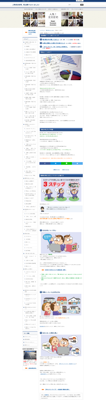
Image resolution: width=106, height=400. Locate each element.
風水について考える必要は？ (30, 321)
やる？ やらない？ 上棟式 (30, 257)
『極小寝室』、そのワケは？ (30, 167)
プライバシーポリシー (29, 342)
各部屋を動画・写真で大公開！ (30, 64)
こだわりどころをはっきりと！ (30, 272)
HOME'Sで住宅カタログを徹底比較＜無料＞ (55, 269)
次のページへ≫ (65, 169)
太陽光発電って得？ (65, 9)
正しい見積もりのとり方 (41, 9)
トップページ (42, 30)
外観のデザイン (28, 54)
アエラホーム (28, 236)
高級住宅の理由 (28, 219)
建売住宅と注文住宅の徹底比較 (30, 291)
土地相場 (27, 46)
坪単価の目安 (28, 200)
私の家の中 (42, 326)
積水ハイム (27, 242)
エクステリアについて (30, 57)
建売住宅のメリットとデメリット (30, 295)
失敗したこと (28, 266)
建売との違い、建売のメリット (30, 286)
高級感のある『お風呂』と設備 (30, 140)
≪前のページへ (56, 169)
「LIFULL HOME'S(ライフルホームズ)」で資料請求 (31, 230)
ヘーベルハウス (28, 247)
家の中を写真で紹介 (28, 9)
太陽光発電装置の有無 (30, 60)
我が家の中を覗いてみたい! (51, 39)
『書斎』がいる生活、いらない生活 (30, 157)
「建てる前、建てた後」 (30, 253)
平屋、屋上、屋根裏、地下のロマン (30, 282)
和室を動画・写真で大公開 (30, 77)
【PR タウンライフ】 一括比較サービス (67, 363)
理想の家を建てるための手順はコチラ (32, 32)
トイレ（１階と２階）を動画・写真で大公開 (30, 116)
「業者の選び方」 (43, 374)
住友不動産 (27, 250)
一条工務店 (27, 239)
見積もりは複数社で (29, 181)
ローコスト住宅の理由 (30, 213)
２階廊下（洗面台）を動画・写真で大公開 (30, 94)
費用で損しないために (50, 30)
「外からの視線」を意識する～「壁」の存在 (30, 316)
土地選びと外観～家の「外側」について (30, 43)
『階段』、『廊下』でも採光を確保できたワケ (30, 149)
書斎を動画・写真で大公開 (30, 102)
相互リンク (27, 345)
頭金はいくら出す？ (29, 198)
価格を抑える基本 (29, 183)
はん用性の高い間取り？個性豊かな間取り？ (30, 312)
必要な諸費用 (28, 203)
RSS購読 (79, 0)
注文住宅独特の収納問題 (30, 263)
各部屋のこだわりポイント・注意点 (30, 125)
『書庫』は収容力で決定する (30, 153)
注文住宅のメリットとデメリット (30, 299)
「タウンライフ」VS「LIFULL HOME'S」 (55, 46)
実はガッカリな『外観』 (30, 175)
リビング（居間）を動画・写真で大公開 (30, 72)
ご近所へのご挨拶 (29, 260)
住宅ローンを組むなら (53, 9)
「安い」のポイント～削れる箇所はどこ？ (30, 187)
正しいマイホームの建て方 (77, 9)
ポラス (26, 244)
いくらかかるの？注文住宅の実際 (30, 303)
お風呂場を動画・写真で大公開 (30, 81)
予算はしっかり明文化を (30, 191)
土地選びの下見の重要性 (30, 52)
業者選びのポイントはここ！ (30, 210)
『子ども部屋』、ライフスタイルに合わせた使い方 (30, 163)
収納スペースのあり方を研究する (30, 328)
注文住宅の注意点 (29, 278)
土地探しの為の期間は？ (30, 49)
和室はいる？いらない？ (30, 324)
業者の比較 (27, 233)
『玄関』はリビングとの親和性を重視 (30, 145)
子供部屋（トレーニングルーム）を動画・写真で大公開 (30, 107)
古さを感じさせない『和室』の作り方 (30, 136)
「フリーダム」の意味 (30, 276)
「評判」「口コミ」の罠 (30, 216)
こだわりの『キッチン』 (30, 128)
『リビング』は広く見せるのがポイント (30, 132)
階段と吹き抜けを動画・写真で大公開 (30, 89)
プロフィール (27, 336)
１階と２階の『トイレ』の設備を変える (30, 172)
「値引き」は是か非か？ (30, 206)
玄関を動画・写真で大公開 (30, 85)
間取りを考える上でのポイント (30, 308)
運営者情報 (27, 339)
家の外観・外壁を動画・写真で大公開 (30, 121)
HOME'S (46, 394)
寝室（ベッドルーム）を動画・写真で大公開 (30, 112)
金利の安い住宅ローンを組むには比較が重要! (30, 194)
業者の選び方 (28, 226)
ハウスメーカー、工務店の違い (30, 223)
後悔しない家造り (28, 269)
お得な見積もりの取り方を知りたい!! (54, 43)
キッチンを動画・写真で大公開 (30, 68)
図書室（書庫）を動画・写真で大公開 (30, 98)
